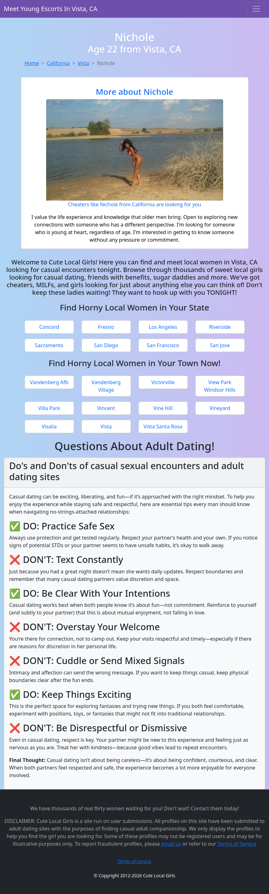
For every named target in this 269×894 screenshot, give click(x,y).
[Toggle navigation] (256, 9)
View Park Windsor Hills (219, 386)
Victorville (162, 382)
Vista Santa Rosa (163, 426)
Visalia (49, 426)
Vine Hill (163, 408)
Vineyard (220, 408)
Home (32, 63)
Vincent (106, 408)
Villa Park (49, 408)
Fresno (106, 326)
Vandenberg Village (105, 386)
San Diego (106, 345)
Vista (83, 63)
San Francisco (163, 345)
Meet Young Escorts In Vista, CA (50, 8)
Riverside (220, 326)
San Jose (220, 345)
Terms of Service (236, 843)
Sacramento (49, 345)
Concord (49, 326)
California (58, 63)
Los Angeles (163, 326)
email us (171, 843)
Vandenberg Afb (49, 382)
